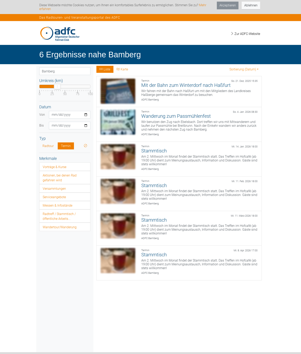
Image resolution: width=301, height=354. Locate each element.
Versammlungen (54, 189)
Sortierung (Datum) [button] (242, 69)
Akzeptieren (227, 5)
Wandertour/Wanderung (60, 227)
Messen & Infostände (57, 205)
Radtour (48, 146)
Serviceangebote (54, 197)
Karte (122, 69)
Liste (105, 69)
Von (42, 115)
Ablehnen (251, 5)
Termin (66, 146)
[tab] (64, 167)
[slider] (57, 86)
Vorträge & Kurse (54, 167)
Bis (41, 125)
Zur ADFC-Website (245, 34)
